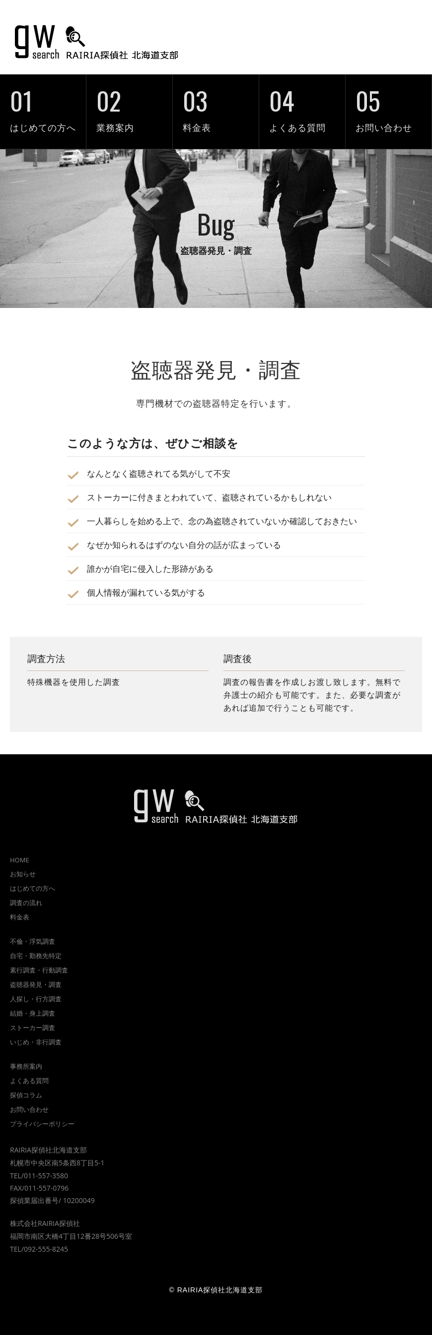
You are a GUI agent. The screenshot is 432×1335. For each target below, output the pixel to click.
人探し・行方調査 (36, 998)
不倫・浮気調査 (32, 941)
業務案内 (129, 103)
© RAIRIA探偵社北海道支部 (216, 1290)
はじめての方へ (43, 103)
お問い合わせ (389, 103)
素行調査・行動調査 (39, 970)
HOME (19, 859)
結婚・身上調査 (32, 1013)
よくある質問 (302, 103)
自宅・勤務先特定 (36, 955)
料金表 (216, 103)
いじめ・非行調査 (36, 1041)
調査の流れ (26, 902)
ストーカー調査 (32, 1027)
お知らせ (23, 873)
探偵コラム (26, 1095)
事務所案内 (26, 1066)
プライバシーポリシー (42, 1123)
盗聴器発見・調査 (36, 984)
